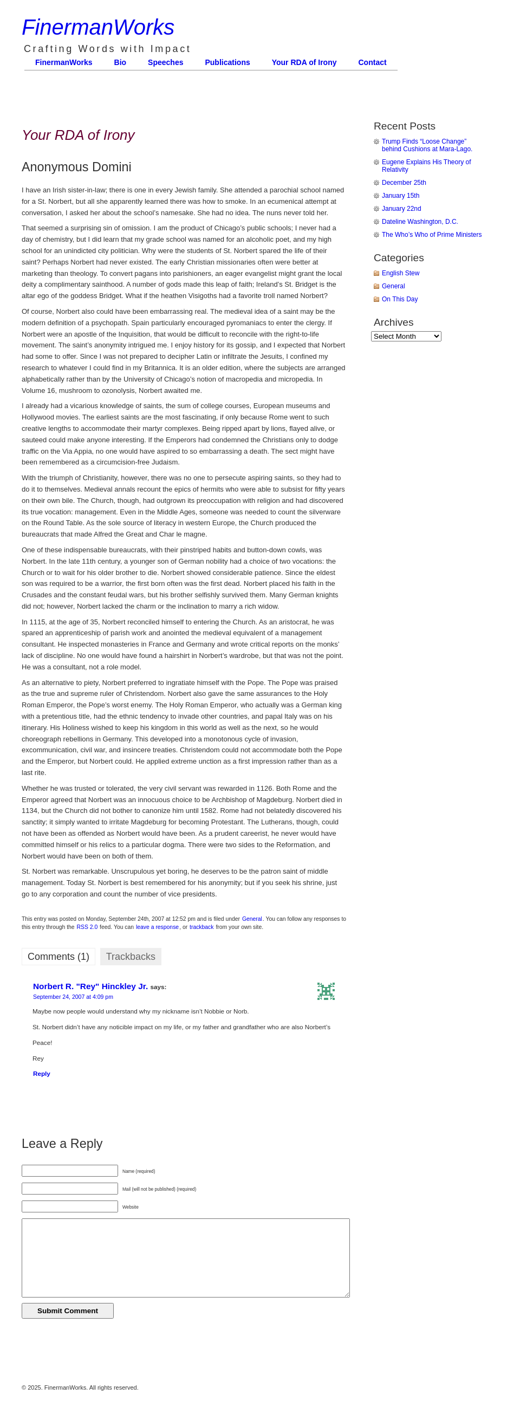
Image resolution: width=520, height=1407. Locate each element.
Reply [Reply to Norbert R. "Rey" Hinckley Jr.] (41, 1073)
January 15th (400, 195)
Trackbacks (130, 956)
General (252, 919)
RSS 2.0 (87, 927)
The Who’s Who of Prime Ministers (432, 234)
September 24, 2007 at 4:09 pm (73, 996)
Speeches (165, 62)
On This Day (400, 299)
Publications (227, 62)
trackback (201, 927)
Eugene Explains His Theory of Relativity (426, 165)
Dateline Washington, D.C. (420, 221)
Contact (373, 62)
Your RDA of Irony (304, 62)
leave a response (157, 927)
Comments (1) (58, 956)
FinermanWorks (98, 27)
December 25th (404, 182)
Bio (120, 62)
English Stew (400, 273)
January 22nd (401, 208)
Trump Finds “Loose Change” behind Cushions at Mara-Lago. (427, 145)
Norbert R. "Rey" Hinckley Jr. (90, 986)
